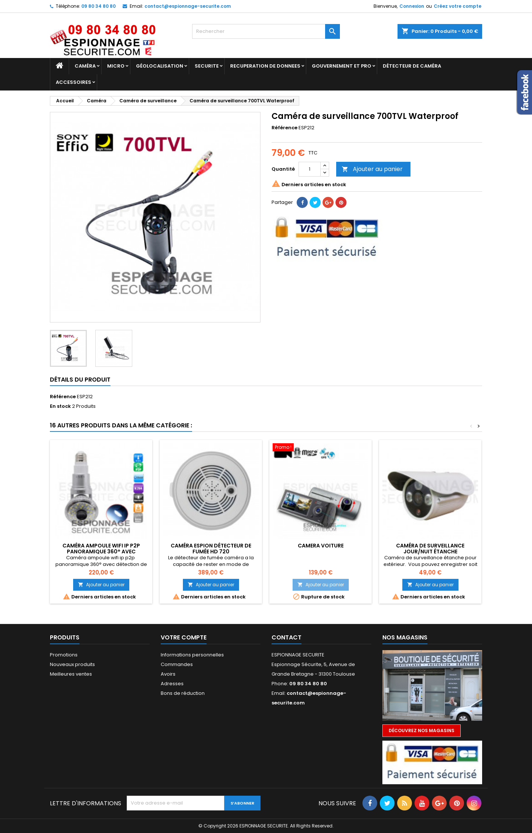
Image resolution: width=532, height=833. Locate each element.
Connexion (411, 6)
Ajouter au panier (372, 169)
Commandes (177, 664)
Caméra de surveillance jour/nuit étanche (430, 548)
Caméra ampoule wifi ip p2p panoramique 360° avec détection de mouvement (101, 551)
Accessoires (73, 82)
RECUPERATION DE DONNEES (265, 65)
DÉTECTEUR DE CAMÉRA (412, 65)
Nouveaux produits (72, 664)
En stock (60, 406)
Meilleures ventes (71, 673)
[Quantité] (310, 169)
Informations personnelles (192, 654)
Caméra (85, 65)
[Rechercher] (266, 31)
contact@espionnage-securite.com (187, 6)
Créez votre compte (457, 6)
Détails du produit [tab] (80, 379)
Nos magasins (404, 637)
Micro (116, 65)
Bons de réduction (183, 693)
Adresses (172, 683)
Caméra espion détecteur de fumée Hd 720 (211, 548)
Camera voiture (321, 545)
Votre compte (184, 637)
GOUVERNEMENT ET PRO (341, 65)
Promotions (64, 654)
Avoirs (168, 673)
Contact (286, 637)
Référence (284, 127)
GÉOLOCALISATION (159, 65)
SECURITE (207, 65)
